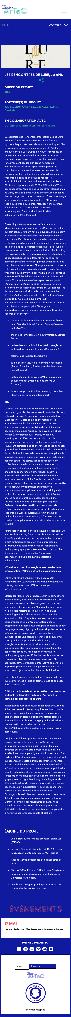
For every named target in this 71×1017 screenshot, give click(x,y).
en (8, 25)
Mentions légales (35, 1009)
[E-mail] (22, 967)
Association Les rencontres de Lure (37, 126)
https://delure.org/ (15, 232)
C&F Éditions (11, 126)
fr (3, 25)
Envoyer (35, 966)
